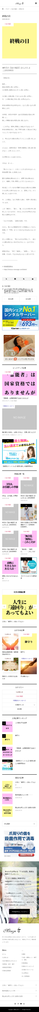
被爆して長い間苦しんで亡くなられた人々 (18, 292)
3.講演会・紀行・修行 (8, 964)
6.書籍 (23, 954)
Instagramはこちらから (19, 911)
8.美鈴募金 (25, 963)
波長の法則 (27, 290)
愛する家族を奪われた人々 (23, 289)
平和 (13, 289)
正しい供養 (20, 290)
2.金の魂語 (7, 286)
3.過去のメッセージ (19, 700)
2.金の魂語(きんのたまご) (9, 961)
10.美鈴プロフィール (27, 969)
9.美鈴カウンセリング (28, 966)
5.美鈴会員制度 (6, 970)
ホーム (4, 954)
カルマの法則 (8, 289)
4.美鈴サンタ (19, 705)
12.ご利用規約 (26, 976)
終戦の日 (21, 291)
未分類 (19, 709)
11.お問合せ (25, 973)
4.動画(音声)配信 (7, 967)
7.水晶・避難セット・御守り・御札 (29, 959)
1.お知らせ (19, 692)
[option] (19, 609)
